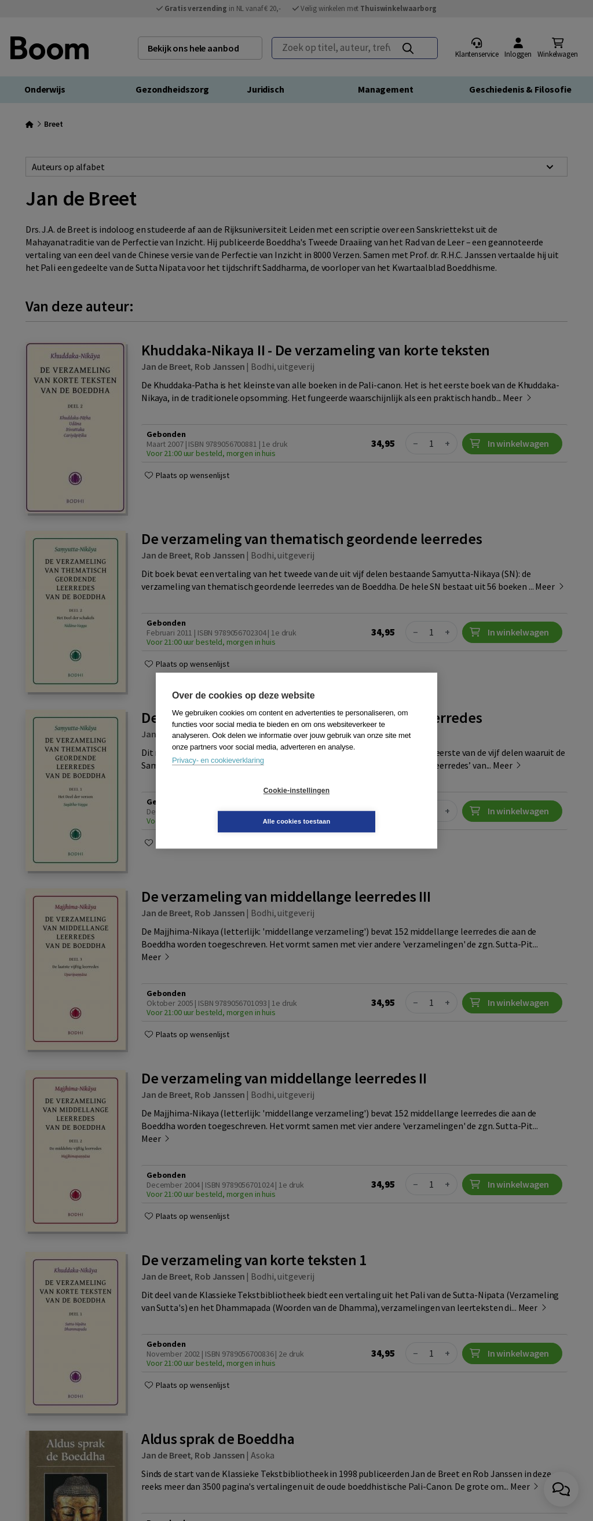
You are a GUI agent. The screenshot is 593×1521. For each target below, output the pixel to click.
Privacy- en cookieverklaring (218, 775)
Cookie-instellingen (228, 806)
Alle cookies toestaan (366, 805)
